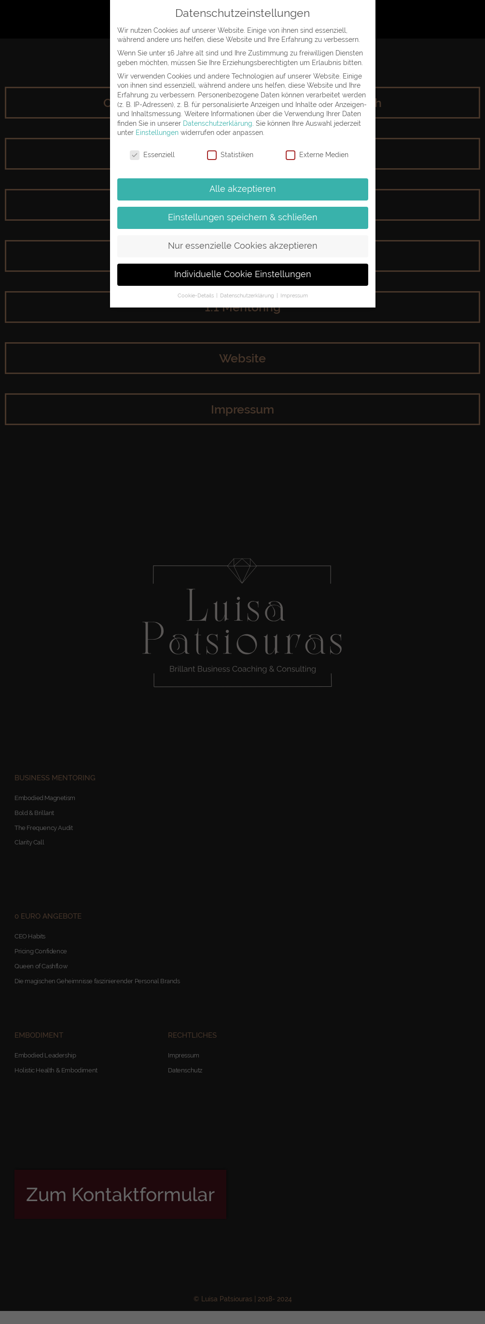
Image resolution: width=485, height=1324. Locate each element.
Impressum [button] (294, 295)
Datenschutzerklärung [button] (248, 295)
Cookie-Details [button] (196, 295)
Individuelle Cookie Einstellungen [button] (242, 274)
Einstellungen (157, 132)
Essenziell (152, 155)
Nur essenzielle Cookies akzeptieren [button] (243, 246)
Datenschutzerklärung (217, 123)
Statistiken (230, 155)
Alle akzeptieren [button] (242, 189)
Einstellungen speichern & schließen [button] (243, 217)
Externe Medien (317, 155)
